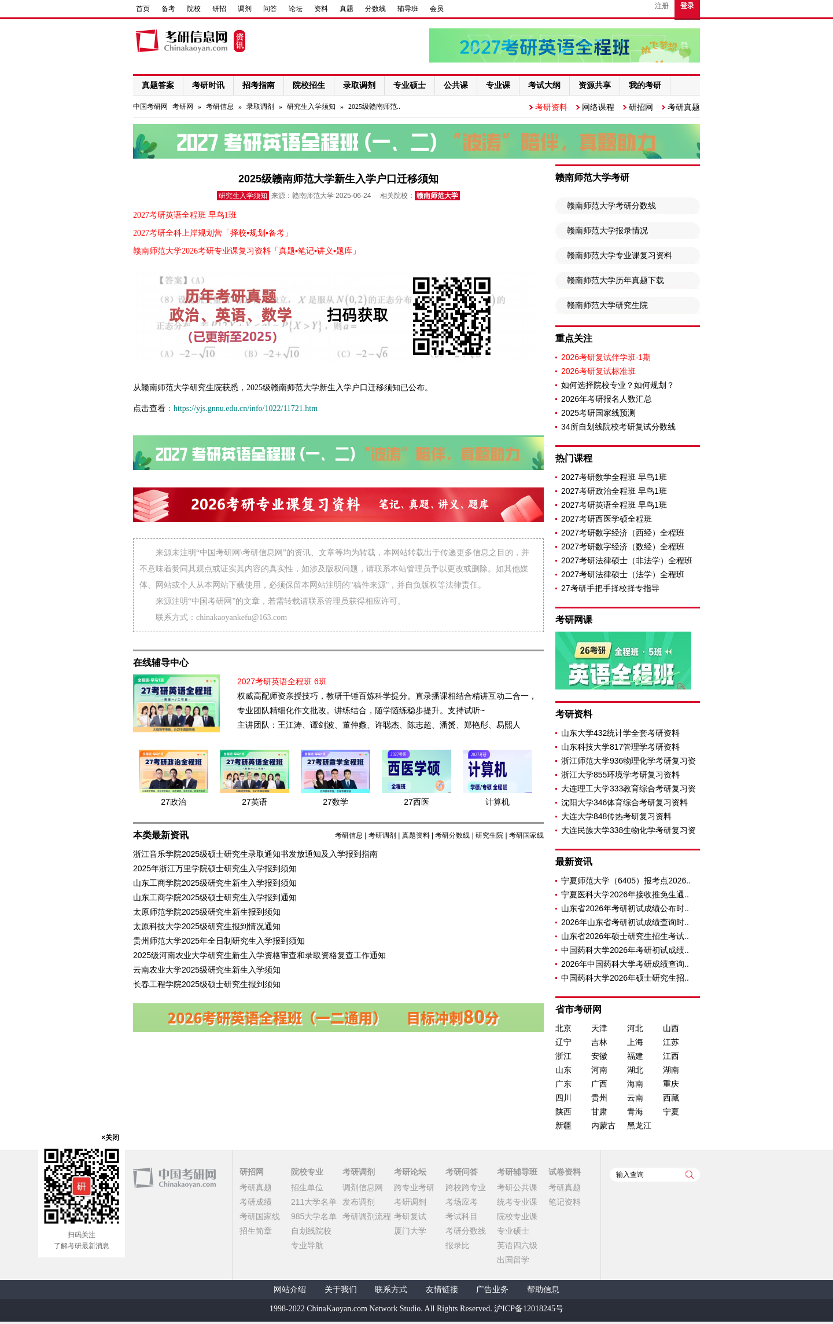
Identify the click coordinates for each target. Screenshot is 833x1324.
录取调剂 (260, 106)
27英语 (254, 801)
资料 (321, 9)
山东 (563, 1069)
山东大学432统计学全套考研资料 (620, 733)
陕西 (563, 1111)
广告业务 (492, 1289)
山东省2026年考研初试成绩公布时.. (625, 908)
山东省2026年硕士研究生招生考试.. (625, 936)
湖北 (635, 1069)
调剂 (245, 9)
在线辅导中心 (161, 662)
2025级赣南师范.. (374, 106)
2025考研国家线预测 (598, 412)
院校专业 (307, 1171)
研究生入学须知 (311, 106)
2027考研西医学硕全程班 (606, 518)
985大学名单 (314, 1216)
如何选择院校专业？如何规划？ (617, 385)
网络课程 (598, 107)
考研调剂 (382, 835)
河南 (599, 1069)
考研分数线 (452, 835)
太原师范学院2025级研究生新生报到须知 (207, 911)
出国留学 (513, 1259)
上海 (635, 1042)
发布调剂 (358, 1201)
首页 (143, 9)
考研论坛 (410, 1171)
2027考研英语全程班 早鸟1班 (614, 504)
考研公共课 (517, 1187)
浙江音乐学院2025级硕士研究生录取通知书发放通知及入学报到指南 (255, 854)
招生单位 (307, 1187)
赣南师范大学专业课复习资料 (619, 255)
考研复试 (410, 1216)
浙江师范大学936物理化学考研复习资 (628, 760)
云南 (635, 1097)
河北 (635, 1028)
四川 (563, 1097)
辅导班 (407, 9)
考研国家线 (526, 835)
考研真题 (684, 107)
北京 (563, 1028)
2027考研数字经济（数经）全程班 (622, 546)
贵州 (599, 1097)
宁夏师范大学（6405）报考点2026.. (626, 880)
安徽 (599, 1056)
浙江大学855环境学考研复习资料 (620, 774)
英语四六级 (517, 1245)
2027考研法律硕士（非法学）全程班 (626, 560)
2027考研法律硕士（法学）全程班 (622, 574)
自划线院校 (311, 1230)
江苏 (671, 1042)
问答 (270, 9)
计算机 (497, 801)
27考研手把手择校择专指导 (610, 588)
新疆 (563, 1125)
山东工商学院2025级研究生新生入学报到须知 (215, 882)
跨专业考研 (414, 1187)
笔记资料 (564, 1201)
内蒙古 (603, 1125)
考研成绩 (255, 1201)
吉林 (599, 1042)
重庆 (671, 1083)
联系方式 (391, 1289)
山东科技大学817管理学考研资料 (620, 746)
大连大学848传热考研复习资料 (616, 816)
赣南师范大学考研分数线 (611, 205)
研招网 (641, 107)
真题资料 (416, 835)
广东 (563, 1083)
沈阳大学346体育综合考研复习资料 (624, 802)
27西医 (416, 801)
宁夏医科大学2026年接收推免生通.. (625, 894)
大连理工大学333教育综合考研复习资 (628, 788)
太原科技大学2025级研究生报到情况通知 (207, 926)
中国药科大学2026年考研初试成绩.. (625, 950)
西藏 (671, 1097)
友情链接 (442, 1289)
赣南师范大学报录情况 (607, 230)
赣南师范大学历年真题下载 (615, 280)
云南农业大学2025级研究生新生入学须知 (207, 969)
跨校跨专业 (465, 1187)
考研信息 (220, 106)
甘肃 (599, 1111)
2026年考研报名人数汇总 (606, 399)
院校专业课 (517, 1216)
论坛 (296, 9)
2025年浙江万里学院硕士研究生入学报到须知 (215, 868)
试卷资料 (564, 1171)
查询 (689, 1175)
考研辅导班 (517, 1171)
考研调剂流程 (366, 1216)
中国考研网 (174, 1178)
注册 (662, 6)
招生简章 (255, 1230)
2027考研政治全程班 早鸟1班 (614, 491)
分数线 (375, 9)
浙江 (563, 1056)
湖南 (671, 1069)
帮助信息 (543, 1289)
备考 (168, 9)
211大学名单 (314, 1201)
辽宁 (563, 1042)
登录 (687, 6)
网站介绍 (290, 1289)
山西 (671, 1028)
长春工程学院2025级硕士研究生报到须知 (207, 984)
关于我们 (341, 1289)
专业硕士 (513, 1230)
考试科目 (461, 1216)
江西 (671, 1056)
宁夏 (671, 1111)
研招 (219, 9)
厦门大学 (410, 1230)
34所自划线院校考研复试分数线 (618, 426)
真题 (346, 9)
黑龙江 (639, 1125)
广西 (599, 1083)
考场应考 (461, 1201)
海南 (635, 1083)
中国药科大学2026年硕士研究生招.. (625, 977)
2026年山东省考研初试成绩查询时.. (625, 922)
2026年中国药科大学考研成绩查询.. (625, 964)
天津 (599, 1028)
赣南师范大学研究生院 (607, 305)
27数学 (335, 801)
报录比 (457, 1245)
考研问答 (461, 1171)
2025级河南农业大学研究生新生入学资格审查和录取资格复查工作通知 (259, 955)
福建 (635, 1056)
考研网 (182, 106)
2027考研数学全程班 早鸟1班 (614, 477)
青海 (635, 1111)
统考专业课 (517, 1201)
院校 (194, 9)
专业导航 (307, 1245)
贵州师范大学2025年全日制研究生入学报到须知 (219, 940)
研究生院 (489, 835)
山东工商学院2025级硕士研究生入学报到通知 (215, 897)
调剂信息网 (362, 1187)
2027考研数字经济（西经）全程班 (622, 532)
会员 (437, 9)
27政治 (173, 801)
